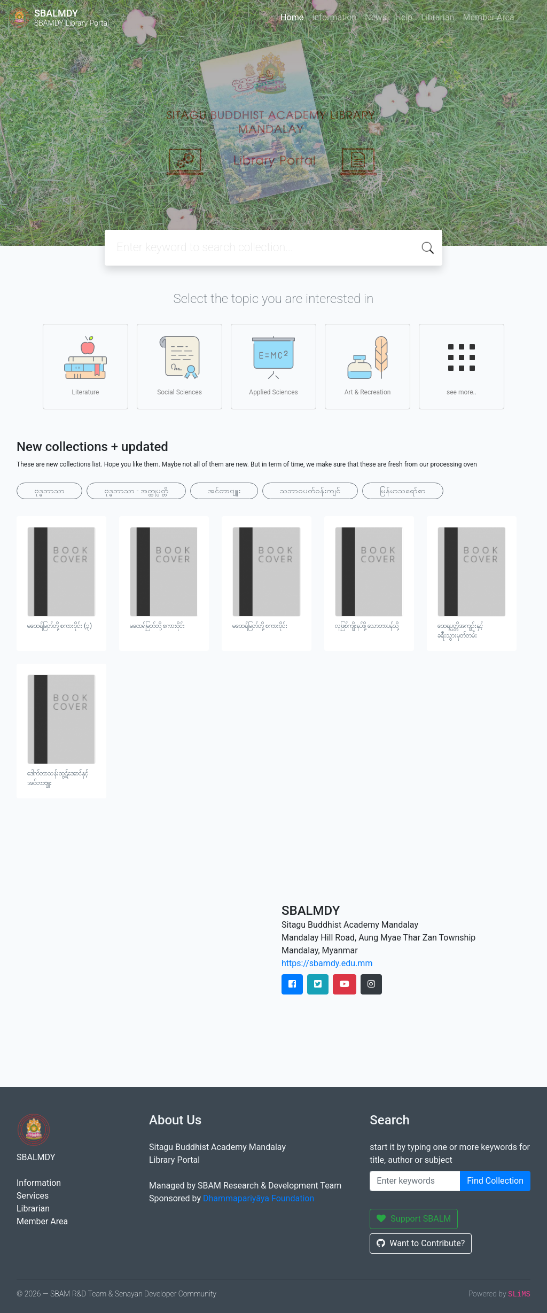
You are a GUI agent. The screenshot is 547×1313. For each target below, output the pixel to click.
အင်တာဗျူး (224, 490)
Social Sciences (179, 366)
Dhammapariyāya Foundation (258, 1198)
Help (403, 17)
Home (291, 17)
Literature (85, 366)
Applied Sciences (273, 366)
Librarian (437, 17)
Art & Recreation (368, 366)
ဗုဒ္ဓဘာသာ (49, 490)
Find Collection (495, 1181)
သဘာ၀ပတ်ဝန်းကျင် (310, 490)
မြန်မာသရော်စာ (403, 490)
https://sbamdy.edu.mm (327, 963)
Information (334, 17)
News (375, 17)
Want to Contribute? (421, 1243)
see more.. (461, 366)
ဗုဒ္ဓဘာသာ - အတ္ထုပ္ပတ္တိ (136, 490)
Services (33, 1196)
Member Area (488, 17)
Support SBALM (414, 1219)
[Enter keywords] (415, 1181)
